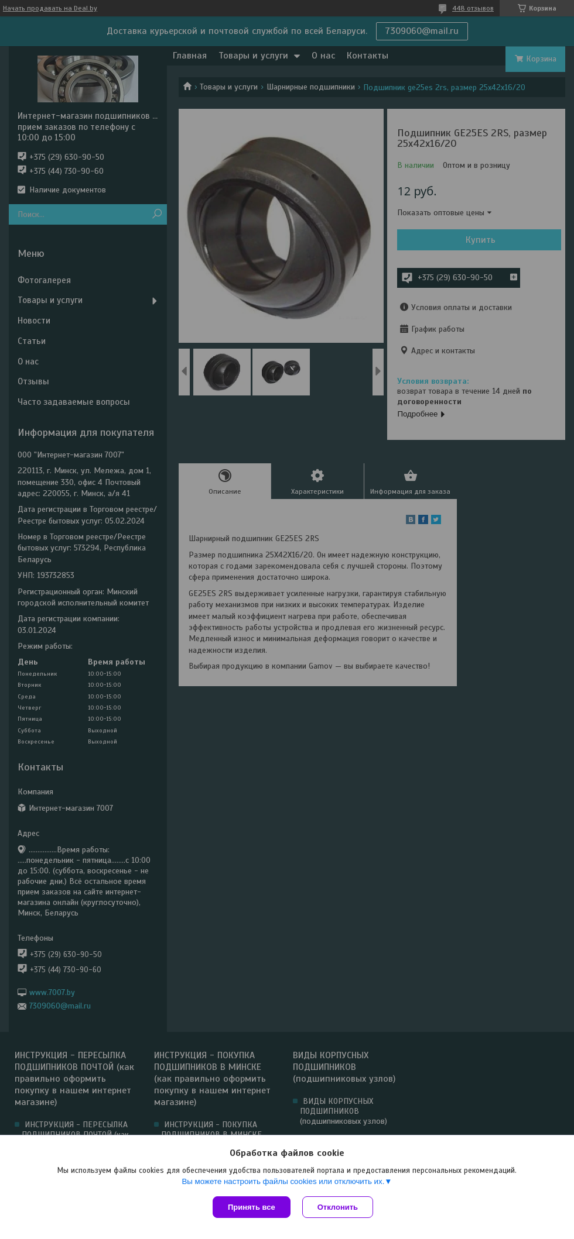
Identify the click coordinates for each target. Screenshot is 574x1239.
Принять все (251, 1207)
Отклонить (337, 1207)
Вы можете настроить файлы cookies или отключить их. (283, 1181)
